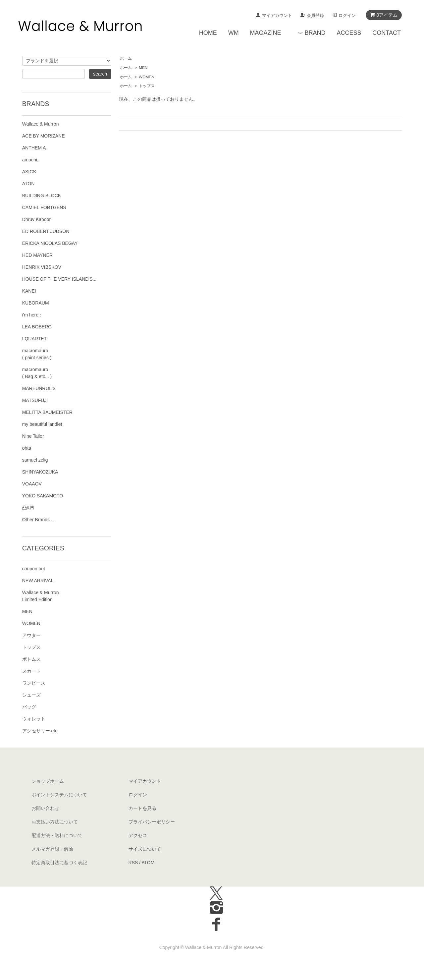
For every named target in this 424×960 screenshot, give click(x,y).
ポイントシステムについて (59, 794)
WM (233, 32)
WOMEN (146, 77)
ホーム (126, 58)
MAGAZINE (265, 32)
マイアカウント (277, 15)
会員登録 (315, 15)
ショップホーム (47, 781)
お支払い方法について (54, 821)
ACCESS (349, 32)
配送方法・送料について (56, 835)
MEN (143, 67)
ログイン (347, 15)
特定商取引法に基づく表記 (59, 862)
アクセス (138, 835)
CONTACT (386, 32)
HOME (208, 32)
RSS (133, 862)
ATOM (147, 862)
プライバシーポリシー (152, 821)
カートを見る (142, 808)
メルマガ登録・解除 (52, 849)
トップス (147, 86)
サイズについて (145, 849)
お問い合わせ (45, 808)
